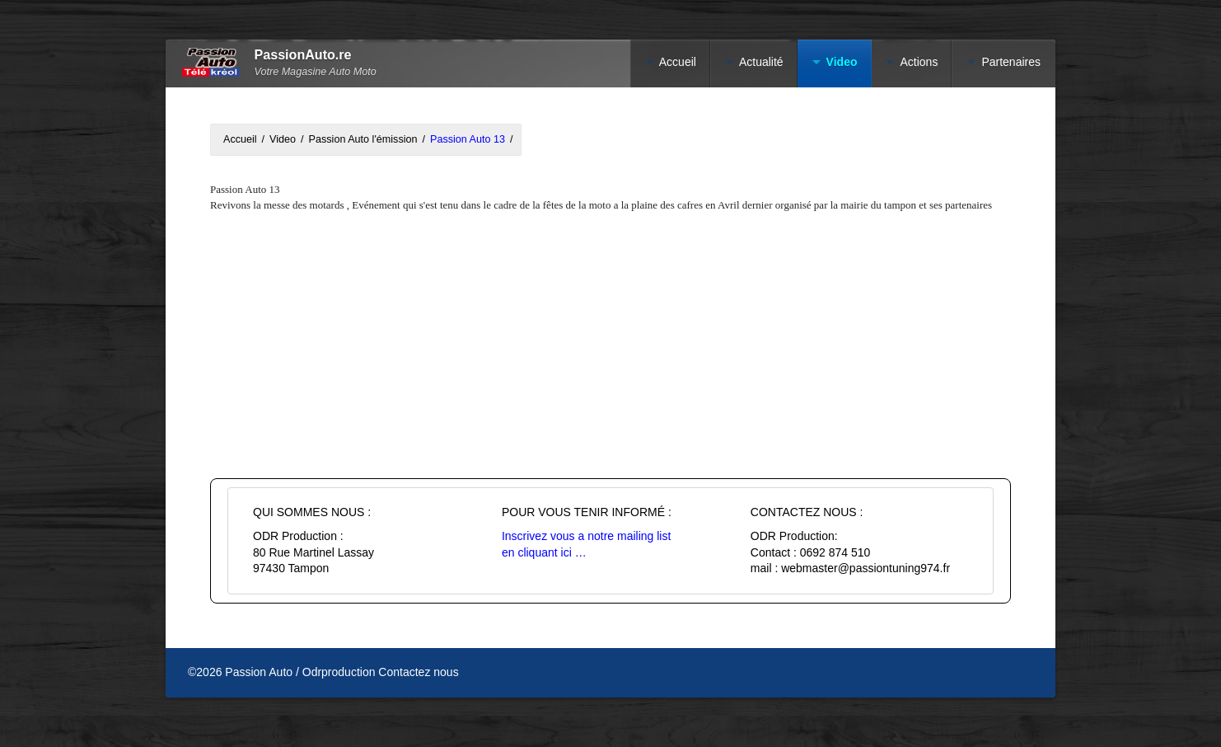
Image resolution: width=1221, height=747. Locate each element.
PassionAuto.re (303, 55)
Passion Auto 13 (467, 139)
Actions (919, 61)
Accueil (677, 61)
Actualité (761, 61)
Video (282, 139)
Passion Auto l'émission (363, 139)
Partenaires (1011, 61)
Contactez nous (418, 672)
